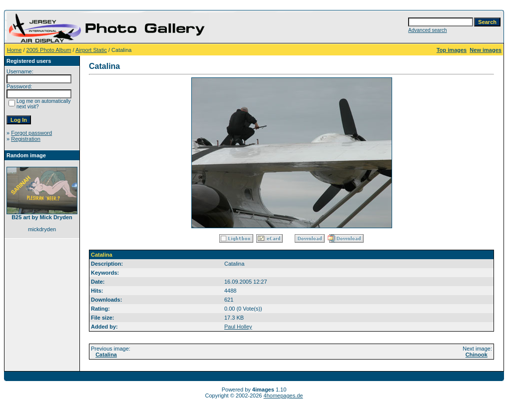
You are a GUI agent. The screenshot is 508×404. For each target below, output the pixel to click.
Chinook (477, 355)
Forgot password (31, 133)
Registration (25, 139)
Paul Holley (238, 327)
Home (14, 50)
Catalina (106, 355)
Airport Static (91, 50)
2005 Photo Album (48, 50)
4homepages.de (283, 396)
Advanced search (427, 30)
